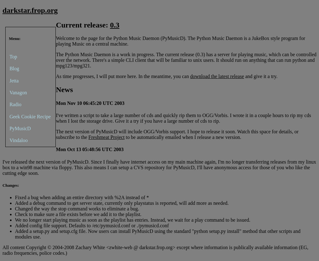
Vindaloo (18, 140)
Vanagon (18, 92)
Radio (15, 104)
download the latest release (217, 76)
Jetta (13, 80)
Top (13, 56)
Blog (14, 68)
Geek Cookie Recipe (29, 116)
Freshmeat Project (106, 137)
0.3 (114, 25)
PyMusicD (20, 128)
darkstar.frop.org (30, 10)
